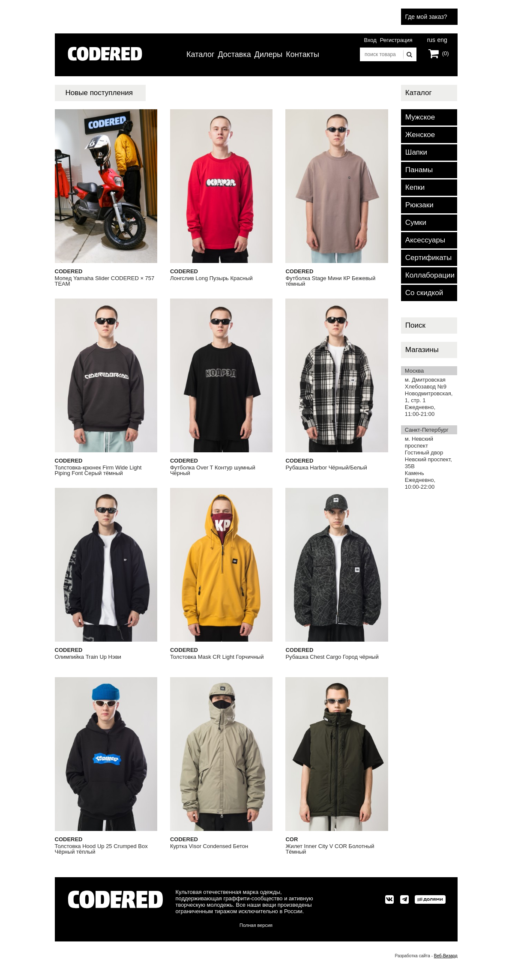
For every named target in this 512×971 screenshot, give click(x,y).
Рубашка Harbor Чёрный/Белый (326, 468)
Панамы (419, 170)
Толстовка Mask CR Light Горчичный (217, 657)
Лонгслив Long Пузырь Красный (211, 278)
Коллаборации (430, 275)
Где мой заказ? (426, 16)
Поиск (415, 325)
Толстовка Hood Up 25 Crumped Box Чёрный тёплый (101, 849)
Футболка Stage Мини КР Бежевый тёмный (330, 281)
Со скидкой (424, 293)
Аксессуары (425, 240)
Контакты (302, 54)
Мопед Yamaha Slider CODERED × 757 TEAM (105, 281)
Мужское (420, 117)
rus (431, 39)
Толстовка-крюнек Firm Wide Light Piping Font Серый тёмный (98, 470)
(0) (445, 53)
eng (441, 39)
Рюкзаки (419, 205)
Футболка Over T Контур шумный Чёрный (212, 470)
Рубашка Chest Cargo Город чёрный (331, 657)
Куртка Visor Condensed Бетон (209, 846)
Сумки (415, 222)
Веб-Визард (446, 955)
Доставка (234, 54)
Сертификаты (428, 258)
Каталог (200, 54)
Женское (420, 135)
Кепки (415, 187)
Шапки (416, 152)
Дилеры (269, 54)
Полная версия (256, 925)
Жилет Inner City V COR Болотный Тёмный (329, 849)
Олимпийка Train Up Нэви (88, 657)
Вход (370, 40)
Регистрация (396, 40)
